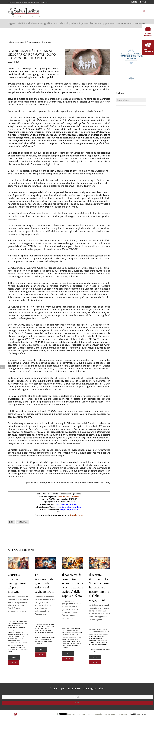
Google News (76, 515)
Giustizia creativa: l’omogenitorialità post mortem (18, 583)
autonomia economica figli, (98, 640)
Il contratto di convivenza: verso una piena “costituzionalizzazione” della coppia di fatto (72, 585)
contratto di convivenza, (70, 639)
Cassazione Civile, (75, 637)
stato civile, (15, 649)
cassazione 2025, (94, 642)
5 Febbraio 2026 (75, 628)
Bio (12, 522)
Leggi (14, 657)
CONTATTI (44, 2)
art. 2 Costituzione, (75, 633)
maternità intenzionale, (16, 638)
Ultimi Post (23, 522)
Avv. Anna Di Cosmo (35, 42)
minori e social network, (43, 639)
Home (112, 23)
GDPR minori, (50, 637)
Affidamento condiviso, (46, 626)
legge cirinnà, (66, 645)
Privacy (143, 714)
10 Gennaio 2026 (102, 630)
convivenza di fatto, (69, 641)
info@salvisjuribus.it (14, 2)
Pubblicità (135, 714)
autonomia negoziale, (69, 635)
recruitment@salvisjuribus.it (69, 507)
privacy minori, (40, 641)
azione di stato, (17, 623)
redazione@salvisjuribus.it (30, 2)
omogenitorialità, (14, 641)
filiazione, (19, 632)
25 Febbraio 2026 (21, 621)
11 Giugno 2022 (19, 42)
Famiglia (118, 23)
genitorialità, (12, 634)
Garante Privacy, (40, 637)
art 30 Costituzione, (99, 632)
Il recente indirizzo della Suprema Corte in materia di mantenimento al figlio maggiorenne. (99, 587)
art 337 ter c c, (40, 628)
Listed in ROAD (48, 499)
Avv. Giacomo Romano (69, 496)
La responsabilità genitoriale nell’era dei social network (45, 583)
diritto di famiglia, (76, 643)
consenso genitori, (41, 633)
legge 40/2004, (19, 636)
